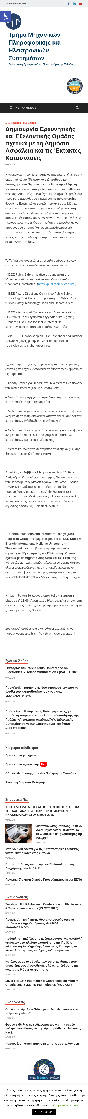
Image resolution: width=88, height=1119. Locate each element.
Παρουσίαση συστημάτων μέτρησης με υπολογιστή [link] (42, 1043)
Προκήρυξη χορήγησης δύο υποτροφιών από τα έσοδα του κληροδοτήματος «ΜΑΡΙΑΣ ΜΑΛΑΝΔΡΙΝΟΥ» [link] (41, 692)
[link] (5, 16)
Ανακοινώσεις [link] (13, 123)
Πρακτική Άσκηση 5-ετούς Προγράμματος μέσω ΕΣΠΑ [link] (43, 879)
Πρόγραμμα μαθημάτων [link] (22, 755)
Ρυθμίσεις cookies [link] (65, 1105)
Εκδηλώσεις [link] (29, 123)
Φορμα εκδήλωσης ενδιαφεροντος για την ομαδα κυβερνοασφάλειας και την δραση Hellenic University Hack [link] (43, 1028)
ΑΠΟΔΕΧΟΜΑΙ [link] (44, 1112)
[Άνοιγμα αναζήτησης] (77, 108)
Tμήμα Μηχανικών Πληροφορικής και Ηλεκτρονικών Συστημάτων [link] (35, 46)
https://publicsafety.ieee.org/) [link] (57, 284)
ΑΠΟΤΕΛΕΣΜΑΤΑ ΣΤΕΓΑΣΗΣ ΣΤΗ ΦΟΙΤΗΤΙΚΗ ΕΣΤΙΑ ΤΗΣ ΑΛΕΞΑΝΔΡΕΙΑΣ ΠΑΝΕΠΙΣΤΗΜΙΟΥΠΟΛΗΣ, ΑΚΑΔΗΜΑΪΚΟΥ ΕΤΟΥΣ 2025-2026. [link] (42, 810)
